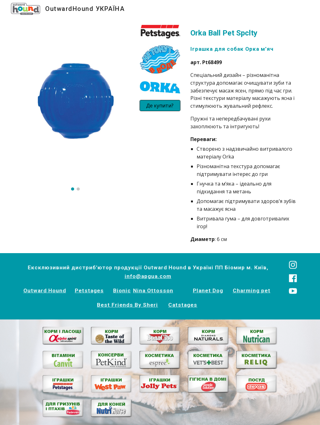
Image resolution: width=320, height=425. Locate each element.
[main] (245, 135)
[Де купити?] (160, 105)
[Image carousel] (75, 108)
